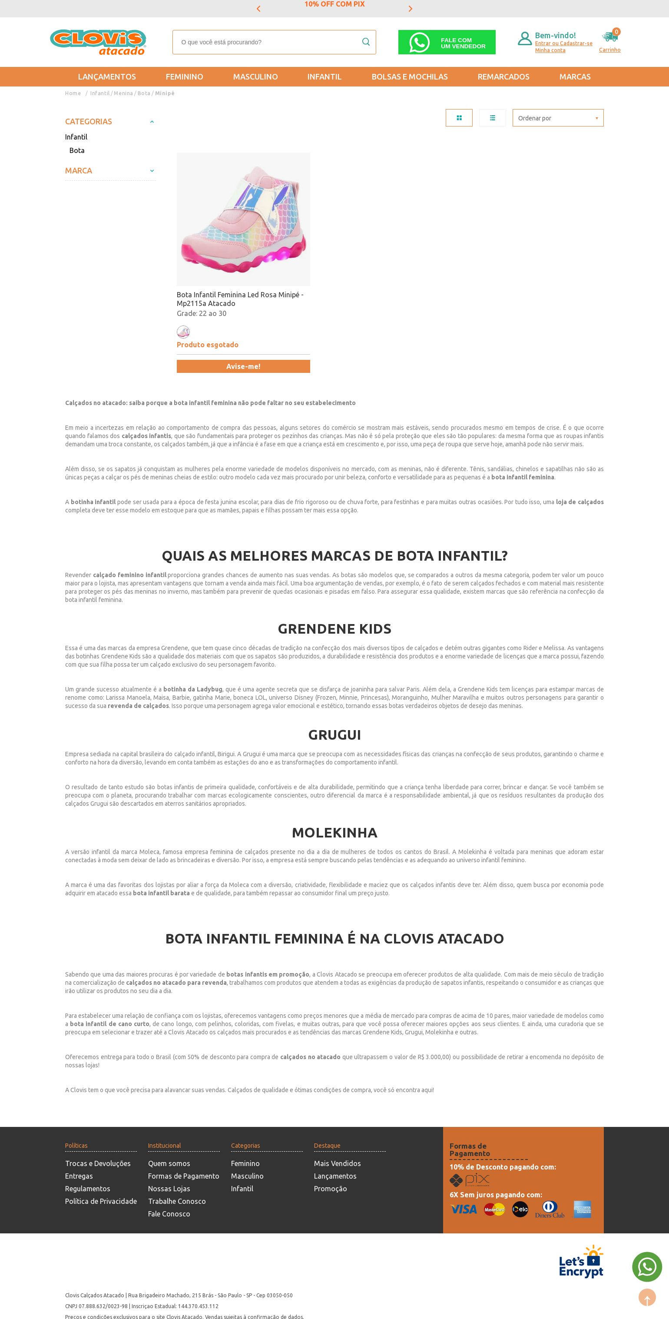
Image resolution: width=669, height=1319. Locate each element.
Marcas (575, 76)
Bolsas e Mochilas (410, 76)
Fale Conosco (169, 1183)
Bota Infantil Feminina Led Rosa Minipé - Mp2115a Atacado (227, 268)
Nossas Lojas (169, 1158)
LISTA (492, 117)
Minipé (166, 93)
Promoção (330, 1158)
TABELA (459, 117)
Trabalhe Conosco (177, 1171)
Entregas (79, 1146)
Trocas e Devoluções (98, 1133)
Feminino (184, 76)
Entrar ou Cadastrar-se (564, 43)
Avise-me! (228, 336)
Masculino (255, 76)
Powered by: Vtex (86, 1306)
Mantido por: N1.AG (145, 1306)
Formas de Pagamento (183, 1146)
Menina (124, 93)
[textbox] (274, 42)
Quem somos (169, 1133)
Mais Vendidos (337, 1133)
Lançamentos (107, 76)
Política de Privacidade (101, 1171)
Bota (144, 93)
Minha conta (550, 50)
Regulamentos (87, 1158)
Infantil (325, 76)
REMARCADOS (504, 76)
